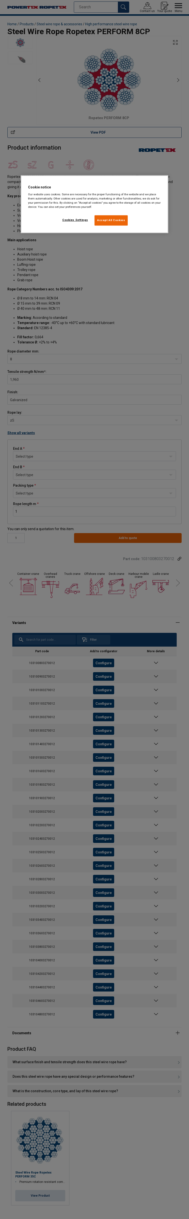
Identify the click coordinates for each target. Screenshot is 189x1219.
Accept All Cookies (111, 220)
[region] (94, 204)
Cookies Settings (75, 220)
